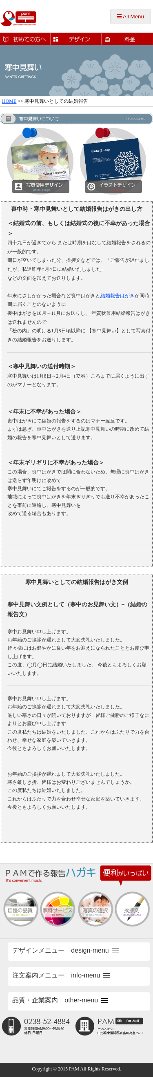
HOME (9, 101)
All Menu (130, 16)
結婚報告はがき (117, 296)
